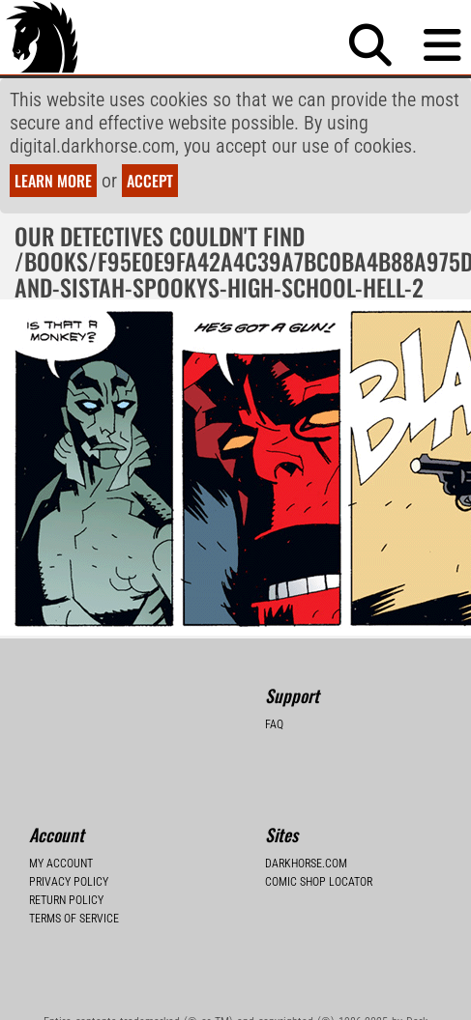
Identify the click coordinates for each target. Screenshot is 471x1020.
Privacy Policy (68, 882)
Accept (150, 180)
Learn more (53, 180)
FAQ (274, 724)
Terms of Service (74, 918)
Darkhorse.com (306, 863)
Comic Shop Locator (318, 882)
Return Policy (66, 900)
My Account (61, 863)
